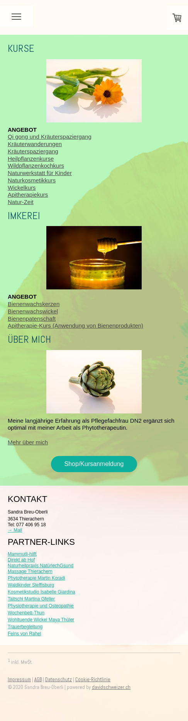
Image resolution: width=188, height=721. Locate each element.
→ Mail (15, 530)
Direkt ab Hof (21, 560)
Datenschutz (58, 679)
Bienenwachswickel (33, 311)
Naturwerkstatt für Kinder (40, 173)
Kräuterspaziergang (33, 151)
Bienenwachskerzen (33, 304)
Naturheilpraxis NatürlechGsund (40, 565)
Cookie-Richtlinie (92, 679)
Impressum (19, 679)
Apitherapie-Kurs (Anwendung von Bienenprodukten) (75, 325)
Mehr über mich (28, 442)
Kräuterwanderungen (35, 144)
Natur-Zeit (21, 202)
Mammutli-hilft (22, 554)
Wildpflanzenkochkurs (36, 165)
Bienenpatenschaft (32, 318)
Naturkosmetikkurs (32, 180)
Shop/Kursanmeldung (94, 464)
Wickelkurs (22, 187)
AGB (38, 679)
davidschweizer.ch (111, 687)
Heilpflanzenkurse (31, 158)
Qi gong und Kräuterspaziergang (49, 136)
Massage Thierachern (30, 571)
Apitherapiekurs (28, 194)
